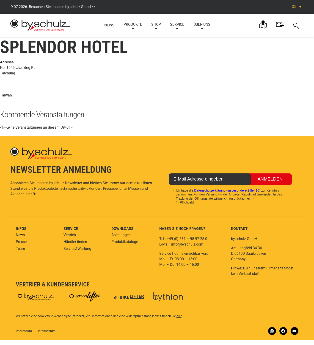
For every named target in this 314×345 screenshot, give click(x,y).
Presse (21, 242)
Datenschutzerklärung (209, 190)
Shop (156, 26)
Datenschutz (46, 331)
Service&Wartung (77, 248)
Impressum (24, 331)
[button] (296, 25)
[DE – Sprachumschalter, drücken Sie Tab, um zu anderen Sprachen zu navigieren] (296, 6)
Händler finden (75, 242)
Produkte (133, 26)
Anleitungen (121, 235)
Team (20, 248)
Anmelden (270, 179)
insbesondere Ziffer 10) (243, 190)
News (109, 25)
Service (177, 26)
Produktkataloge (124, 242)
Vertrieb (69, 235)
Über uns (201, 26)
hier (179, 316)
